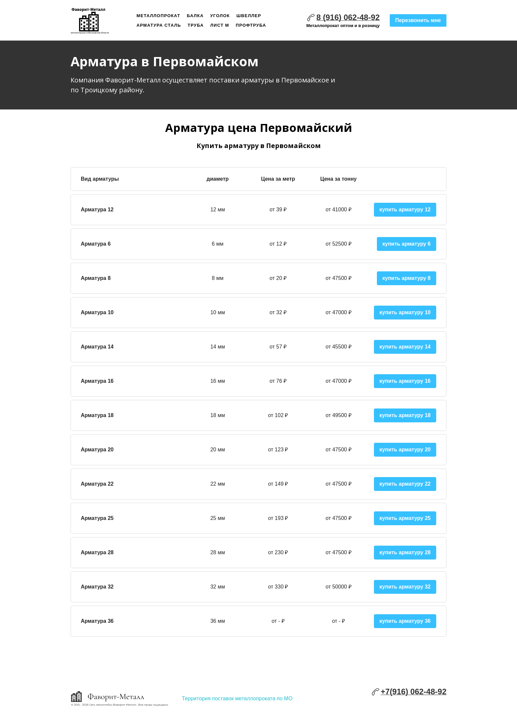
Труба (196, 25)
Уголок (220, 15)
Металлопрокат (158, 15)
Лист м (219, 25)
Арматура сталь (159, 25)
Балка (195, 15)
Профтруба (251, 25)
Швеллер (248, 15)
